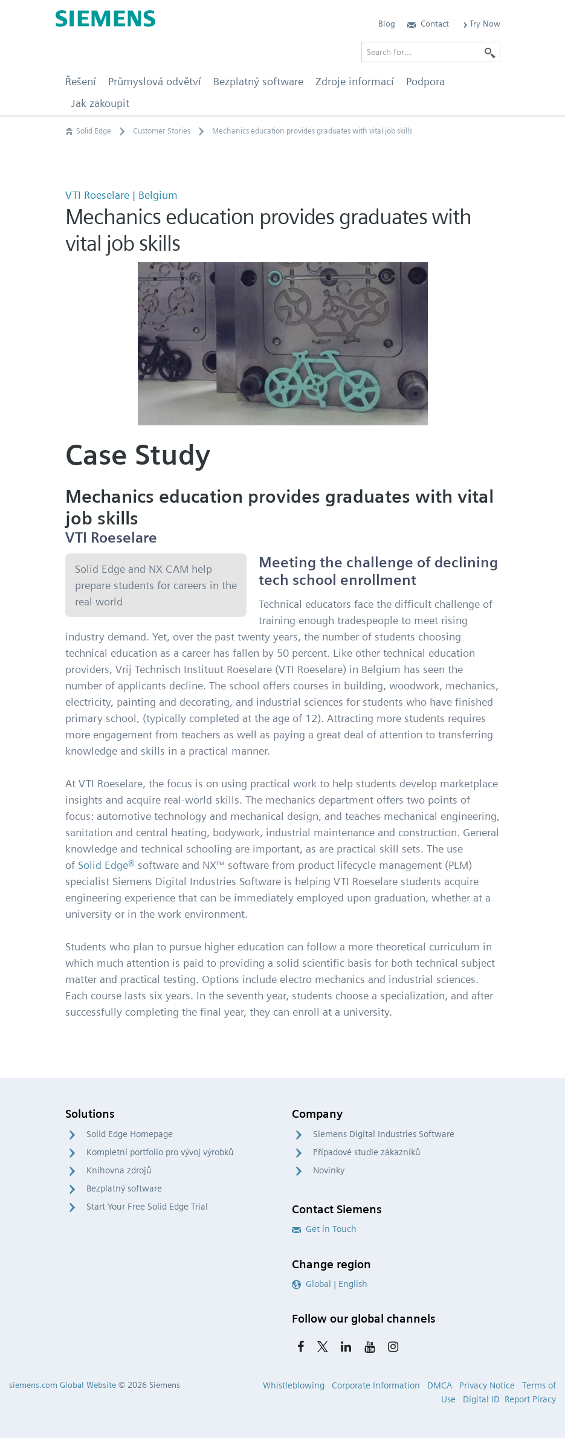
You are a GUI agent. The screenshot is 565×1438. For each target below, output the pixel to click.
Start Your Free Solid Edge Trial (147, 1206)
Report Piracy (530, 1399)
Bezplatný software (124, 1188)
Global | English (329, 1283)
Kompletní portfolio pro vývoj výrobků (160, 1152)
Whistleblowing (293, 1385)
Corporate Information (376, 1385)
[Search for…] (430, 52)
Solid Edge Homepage (129, 1134)
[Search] (490, 52)
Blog (386, 23)
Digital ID (481, 1399)
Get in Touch (324, 1229)
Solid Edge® (106, 865)
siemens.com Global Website (62, 1385)
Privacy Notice (487, 1385)
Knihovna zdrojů (119, 1170)
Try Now (480, 23)
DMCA (439, 1385)
